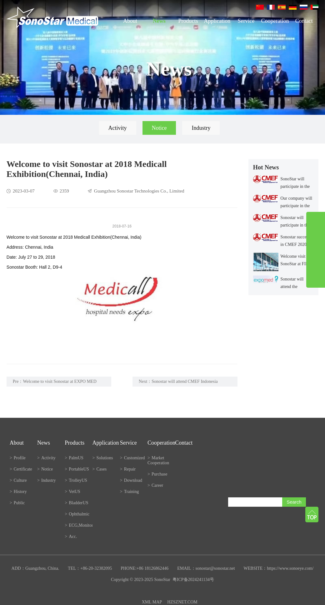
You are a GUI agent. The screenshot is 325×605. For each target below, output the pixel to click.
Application (217, 21)
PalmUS (74, 458)
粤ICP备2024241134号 (193, 579)
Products (188, 21)
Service (246, 21)
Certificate (21, 469)
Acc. (71, 536)
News (159, 21)
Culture (18, 480)
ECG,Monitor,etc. (78, 525)
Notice (159, 128)
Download (131, 480)
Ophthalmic (77, 514)
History (18, 491)
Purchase (157, 474)
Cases (99, 469)
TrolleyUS (76, 480)
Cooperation (275, 21)
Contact (304, 21)
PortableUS (77, 469)
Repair (128, 469)
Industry (201, 128)
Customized (132, 458)
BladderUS (76, 502)
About (130, 21)
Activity (117, 128)
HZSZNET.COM (182, 602)
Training (129, 491)
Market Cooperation (158, 460)
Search (294, 502)
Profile (18, 458)
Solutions (102, 458)
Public (17, 502)
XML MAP (152, 602)
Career (155, 485)
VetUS (72, 491)
